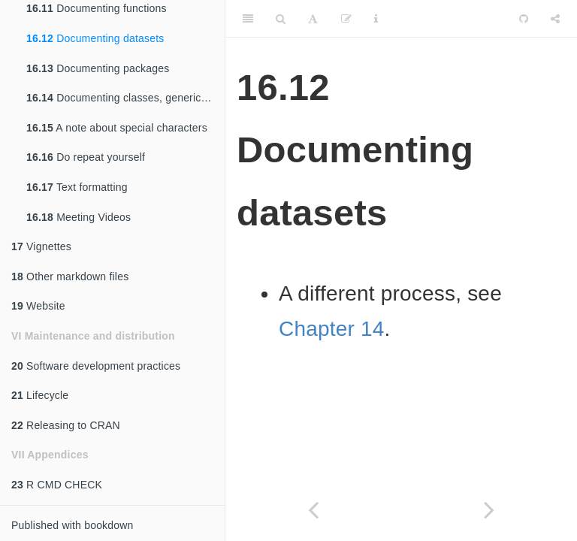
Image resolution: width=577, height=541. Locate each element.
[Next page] (489, 509)
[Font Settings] (313, 19)
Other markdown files (69, 276)
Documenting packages (97, 68)
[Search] (280, 19)
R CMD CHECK (56, 485)
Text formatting (77, 187)
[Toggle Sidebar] (247, 19)
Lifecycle (39, 395)
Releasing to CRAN (65, 425)
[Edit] (346, 19)
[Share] (555, 19)
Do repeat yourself (85, 157)
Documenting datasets (95, 38)
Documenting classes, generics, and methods (125, 98)
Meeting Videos (78, 217)
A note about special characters (116, 128)
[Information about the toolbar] (376, 19)
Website (38, 306)
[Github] (523, 19)
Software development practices (95, 366)
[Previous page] (313, 509)
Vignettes (41, 246)
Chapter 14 (332, 328)
